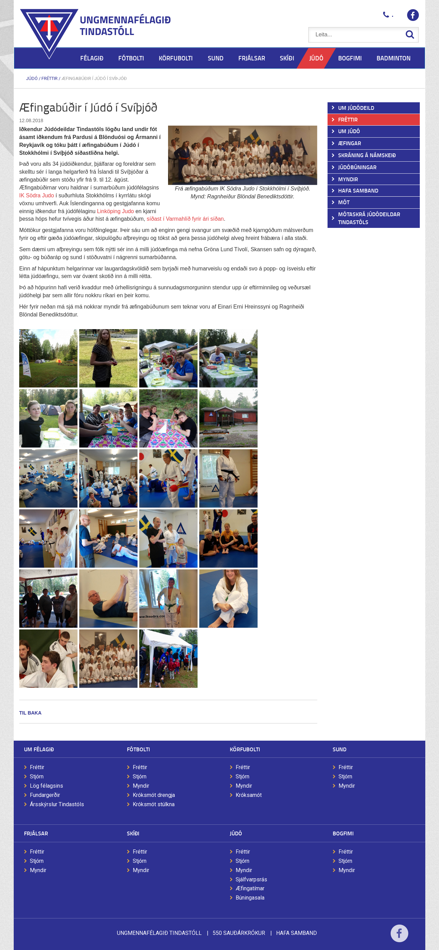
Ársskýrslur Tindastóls (57, 804)
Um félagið (39, 749)
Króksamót (249, 795)
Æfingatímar (250, 888)
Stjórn (37, 776)
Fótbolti (138, 749)
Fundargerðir (45, 795)
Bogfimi (343, 833)
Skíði (133, 833)
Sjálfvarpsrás (251, 879)
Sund (339, 749)
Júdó (32, 78)
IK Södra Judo (36, 195)
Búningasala (250, 897)
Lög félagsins (46, 786)
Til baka (30, 713)
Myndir (141, 786)
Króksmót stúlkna (154, 804)
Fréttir (49, 78)
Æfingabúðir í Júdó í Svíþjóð (94, 78)
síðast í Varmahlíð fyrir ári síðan (185, 219)
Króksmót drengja (154, 795)
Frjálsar (36, 833)
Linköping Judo (115, 211)
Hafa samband (296, 933)
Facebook (399, 938)
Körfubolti (245, 749)
